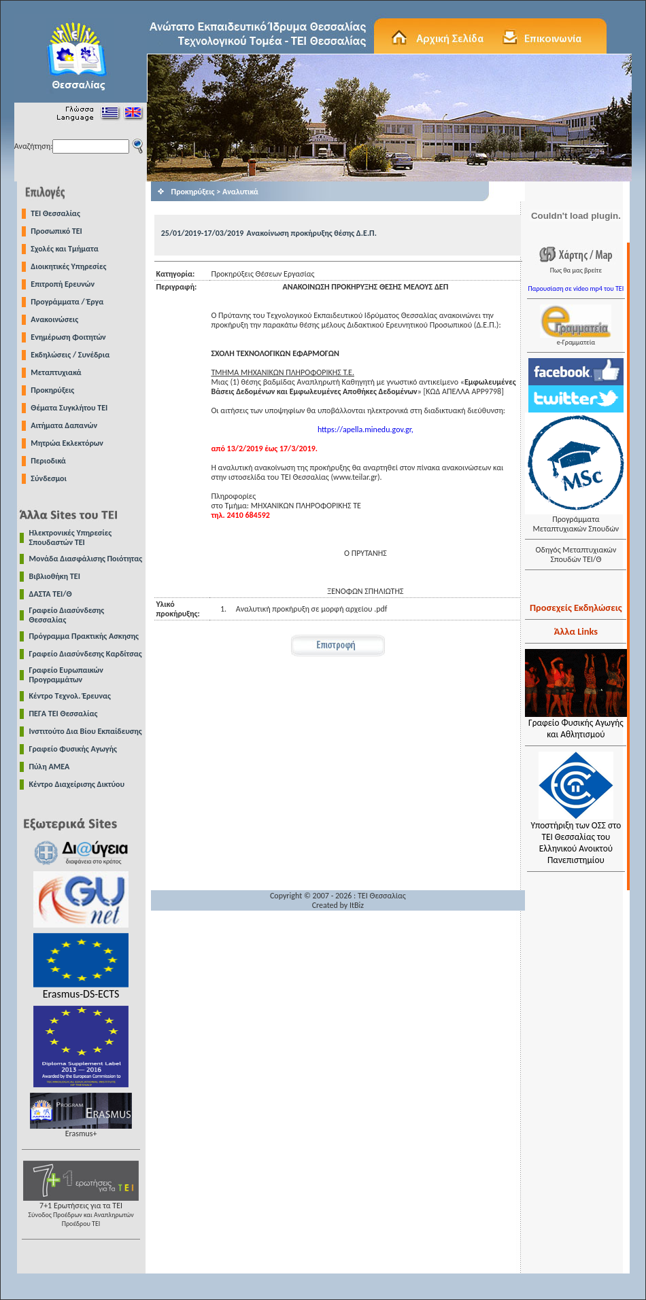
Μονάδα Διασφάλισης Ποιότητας (86, 558)
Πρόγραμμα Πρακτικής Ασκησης (84, 636)
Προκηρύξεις (52, 390)
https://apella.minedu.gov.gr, (365, 429)
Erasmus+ (81, 1129)
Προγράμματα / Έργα (67, 301)
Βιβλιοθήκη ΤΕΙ (54, 576)
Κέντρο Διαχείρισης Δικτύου (77, 784)
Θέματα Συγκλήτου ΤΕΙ (69, 407)
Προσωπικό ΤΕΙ (56, 231)
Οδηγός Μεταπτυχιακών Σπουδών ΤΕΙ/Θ (575, 554)
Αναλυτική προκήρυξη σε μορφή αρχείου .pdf (312, 609)
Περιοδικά (48, 460)
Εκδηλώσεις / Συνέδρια (70, 354)
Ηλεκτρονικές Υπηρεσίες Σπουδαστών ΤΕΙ (70, 537)
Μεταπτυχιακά (56, 372)
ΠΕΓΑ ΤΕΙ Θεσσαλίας (63, 713)
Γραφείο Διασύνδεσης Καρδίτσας (85, 653)
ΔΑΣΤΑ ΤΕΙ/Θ (50, 594)
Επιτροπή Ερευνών (63, 284)
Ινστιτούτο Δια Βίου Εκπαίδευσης (85, 731)
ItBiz (357, 905)
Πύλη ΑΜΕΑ (49, 766)
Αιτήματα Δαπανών (64, 425)
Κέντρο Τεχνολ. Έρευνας (70, 696)
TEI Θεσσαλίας (55, 213)
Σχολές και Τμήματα (65, 248)
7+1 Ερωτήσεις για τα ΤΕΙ (81, 1210)
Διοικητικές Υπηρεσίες (68, 266)
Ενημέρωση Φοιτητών (68, 337)
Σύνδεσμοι (49, 478)
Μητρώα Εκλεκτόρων (67, 443)
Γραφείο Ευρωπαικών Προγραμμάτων (66, 674)
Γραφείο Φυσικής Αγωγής (73, 749)
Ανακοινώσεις (54, 319)
